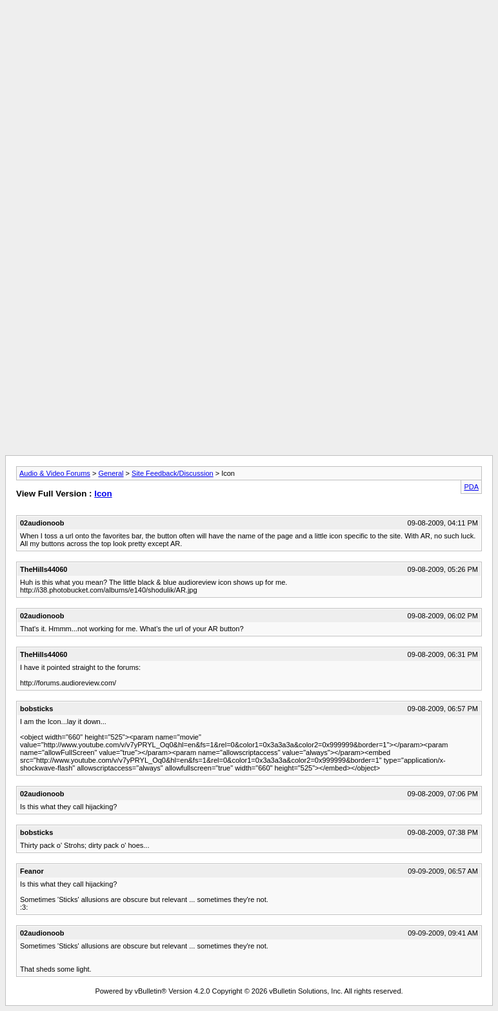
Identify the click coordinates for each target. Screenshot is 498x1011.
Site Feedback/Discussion (173, 473)
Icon (103, 493)
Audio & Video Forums (54, 473)
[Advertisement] (249, 34)
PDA (471, 487)
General (110, 473)
